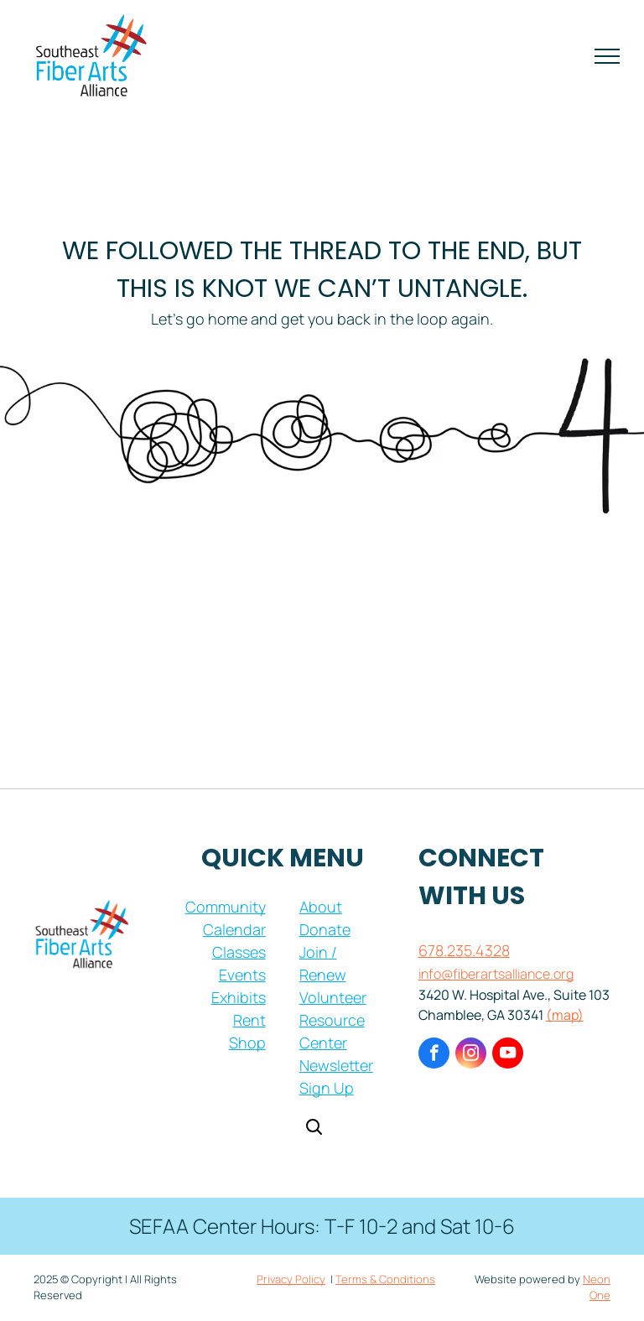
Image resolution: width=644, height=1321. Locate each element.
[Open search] (313, 1128)
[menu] (607, 56)
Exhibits (238, 997)
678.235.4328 (464, 950)
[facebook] (433, 1055)
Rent (249, 1020)
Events (242, 975)
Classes (239, 952)
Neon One (596, 1287)
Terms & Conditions (385, 1279)
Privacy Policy (291, 1279)
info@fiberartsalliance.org (496, 974)
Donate (325, 929)
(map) (565, 1015)
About (320, 907)
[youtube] (507, 1055)
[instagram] (470, 1055)
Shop (247, 1042)
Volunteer (332, 997)
